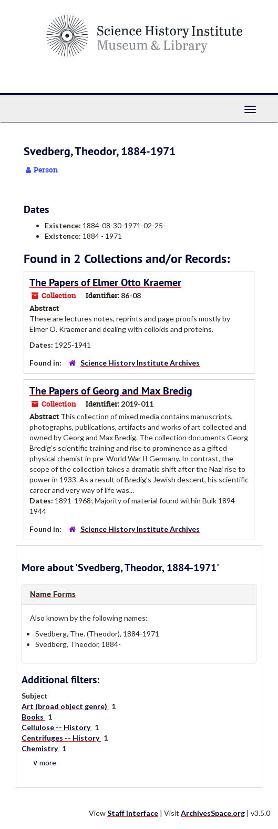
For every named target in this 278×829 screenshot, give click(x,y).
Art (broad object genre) (65, 706)
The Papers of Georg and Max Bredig (110, 391)
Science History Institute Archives (140, 362)
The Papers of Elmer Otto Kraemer (105, 282)
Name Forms (53, 594)
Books (33, 716)
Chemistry (40, 748)
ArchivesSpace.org (213, 812)
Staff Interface (132, 812)
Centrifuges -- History (61, 737)
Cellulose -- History (57, 727)
